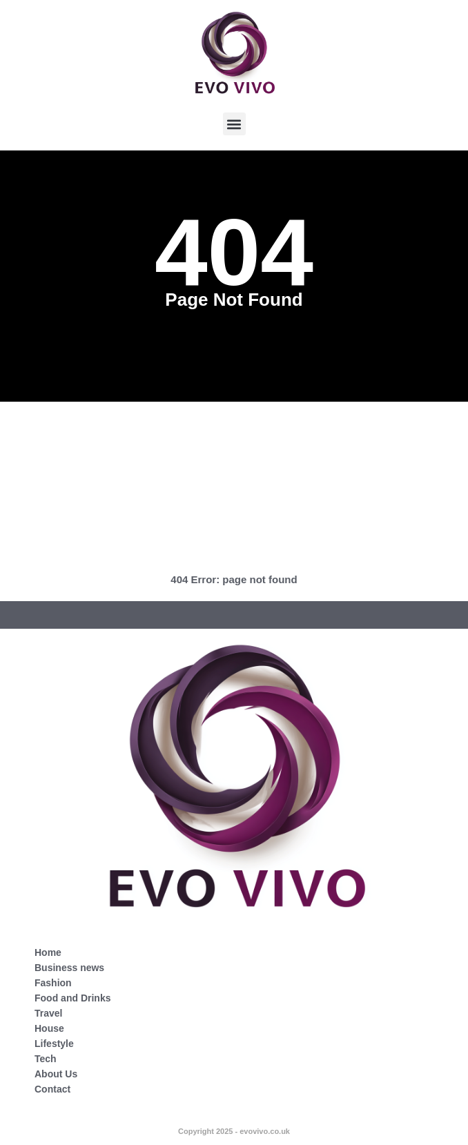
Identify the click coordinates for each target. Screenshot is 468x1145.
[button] (234, 123)
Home (48, 952)
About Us (56, 1073)
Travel (48, 1013)
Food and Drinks (72, 998)
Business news (69, 967)
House (49, 1028)
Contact (52, 1089)
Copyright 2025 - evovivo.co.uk (234, 1131)
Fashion (53, 982)
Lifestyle (54, 1043)
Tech (46, 1058)
